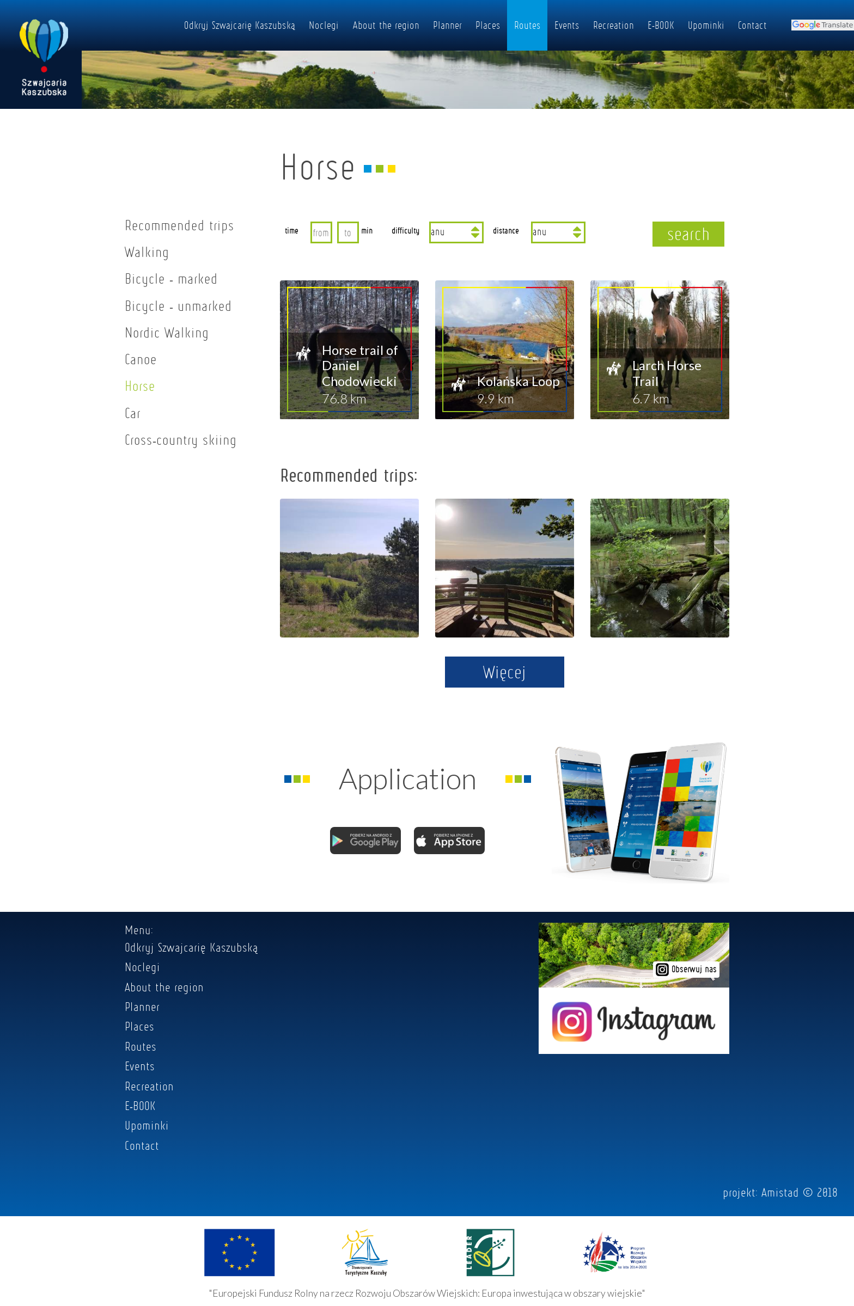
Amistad (780, 1192)
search (688, 233)
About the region (386, 25)
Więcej (504, 671)
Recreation (613, 25)
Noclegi (324, 25)
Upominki (706, 25)
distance (506, 230)
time (291, 230)
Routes (527, 25)
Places (488, 25)
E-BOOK (661, 25)
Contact (752, 25)
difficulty (405, 230)
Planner (447, 25)
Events (567, 25)
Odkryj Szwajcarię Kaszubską (239, 25)
